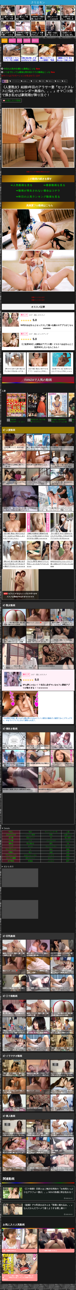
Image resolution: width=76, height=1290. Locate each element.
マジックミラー (50, 846)
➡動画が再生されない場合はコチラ (38, 190)
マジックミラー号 (51, 832)
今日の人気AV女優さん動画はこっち (19, 69)
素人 (64, 81)
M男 (67, 852)
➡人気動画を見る (22, 185)
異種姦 (30, 861)
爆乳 (51, 843)
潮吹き (35, 41)
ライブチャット (10, 849)
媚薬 (19, 41)
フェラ (11, 846)
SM (68, 843)
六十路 (11, 840)
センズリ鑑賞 (11, 858)
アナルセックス (10, 855)
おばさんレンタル (30, 855)
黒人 (30, 852)
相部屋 (27, 41)
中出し (12, 41)
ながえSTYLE (11, 835)
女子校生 (11, 861)
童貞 (67, 858)
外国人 (11, 852)
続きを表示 (9, 867)
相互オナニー (30, 858)
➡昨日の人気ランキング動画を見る (38, 196)
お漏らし (25, 81)
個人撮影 (68, 838)
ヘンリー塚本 (30, 835)
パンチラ (51, 855)
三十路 (34, 81)
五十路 (11, 838)
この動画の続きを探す (40, 178)
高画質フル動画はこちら (39, 205)
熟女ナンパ (30, 838)
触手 (67, 861)
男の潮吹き (30, 843)
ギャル (30, 846)
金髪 (51, 852)
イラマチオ (14, 81)
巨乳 (41, 81)
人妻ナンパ (68, 835)
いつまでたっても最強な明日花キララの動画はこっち (27, 72)
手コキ (67, 846)
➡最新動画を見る (54, 185)
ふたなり (51, 861)
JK (51, 838)
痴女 (51, 849)
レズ (30, 840)
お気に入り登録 (12, 100)
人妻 (5, 81)
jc (30, 849)
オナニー (51, 858)
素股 (67, 855)
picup (4, 41)
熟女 (57, 81)
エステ (67, 840)
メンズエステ (51, 840)
